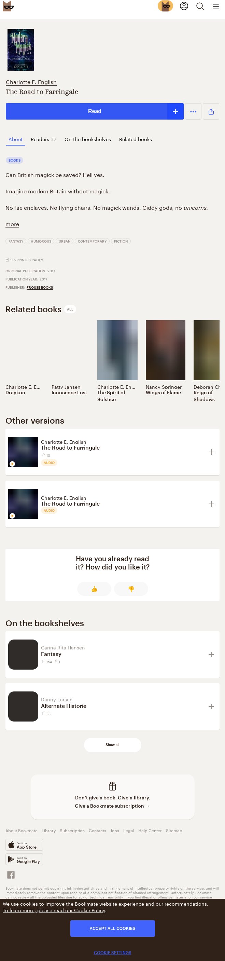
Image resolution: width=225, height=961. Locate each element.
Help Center (150, 830)
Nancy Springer (164, 386)
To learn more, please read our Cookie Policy (54, 910)
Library (49, 830)
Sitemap (174, 830)
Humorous (41, 241)
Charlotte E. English (31, 81)
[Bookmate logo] (8, 5)
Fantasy (16, 241)
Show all (112, 745)
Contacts (97, 830)
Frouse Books (40, 287)
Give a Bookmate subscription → (112, 806)
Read (94, 111)
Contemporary (92, 241)
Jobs (114, 830)
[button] (193, 111)
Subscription (72, 830)
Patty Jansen (66, 386)
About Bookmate (21, 830)
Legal (128, 830)
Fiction (121, 241)
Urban (64, 241)
